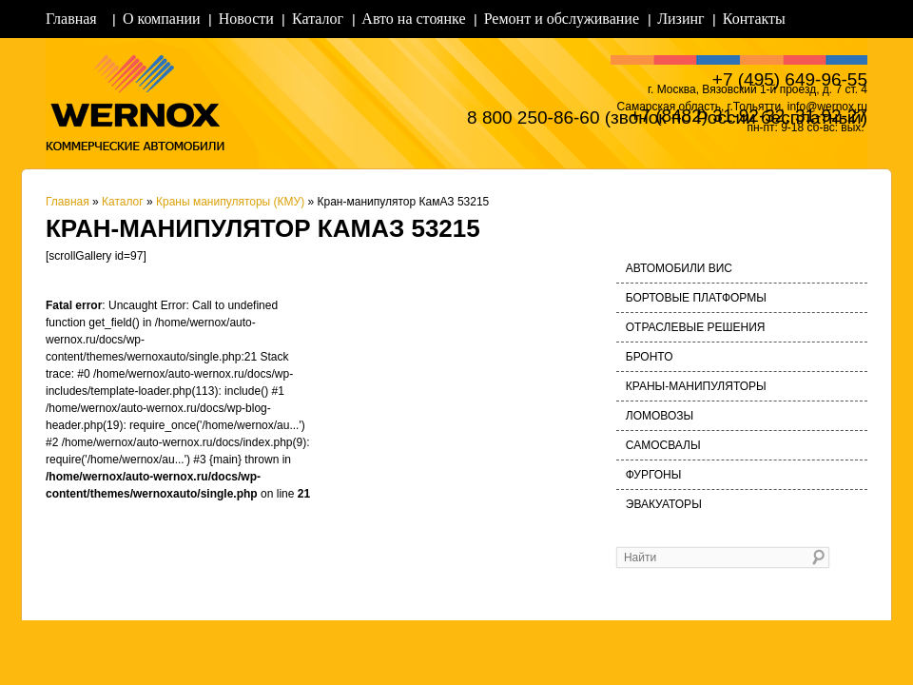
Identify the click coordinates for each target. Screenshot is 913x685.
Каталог (317, 18)
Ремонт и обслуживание (561, 18)
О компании (162, 18)
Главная (71, 18)
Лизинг (680, 18)
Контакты (754, 18)
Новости (246, 18)
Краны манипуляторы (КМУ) (230, 201)
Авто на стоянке (413, 18)
